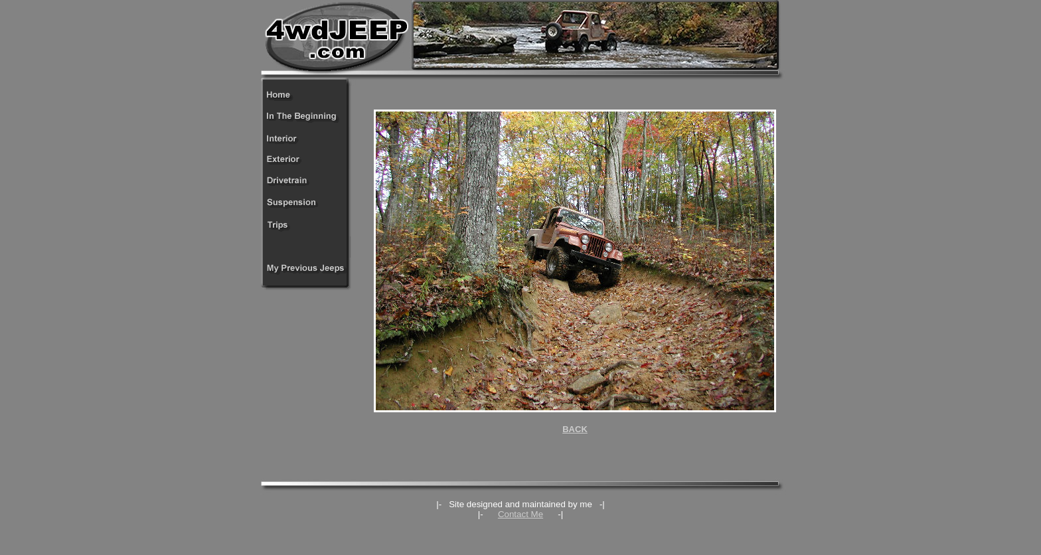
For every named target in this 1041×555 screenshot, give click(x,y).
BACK (575, 429)
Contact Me (520, 514)
